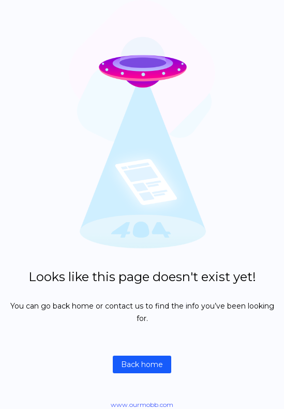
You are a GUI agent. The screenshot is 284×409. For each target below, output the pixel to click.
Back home (142, 364)
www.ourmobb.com (142, 404)
